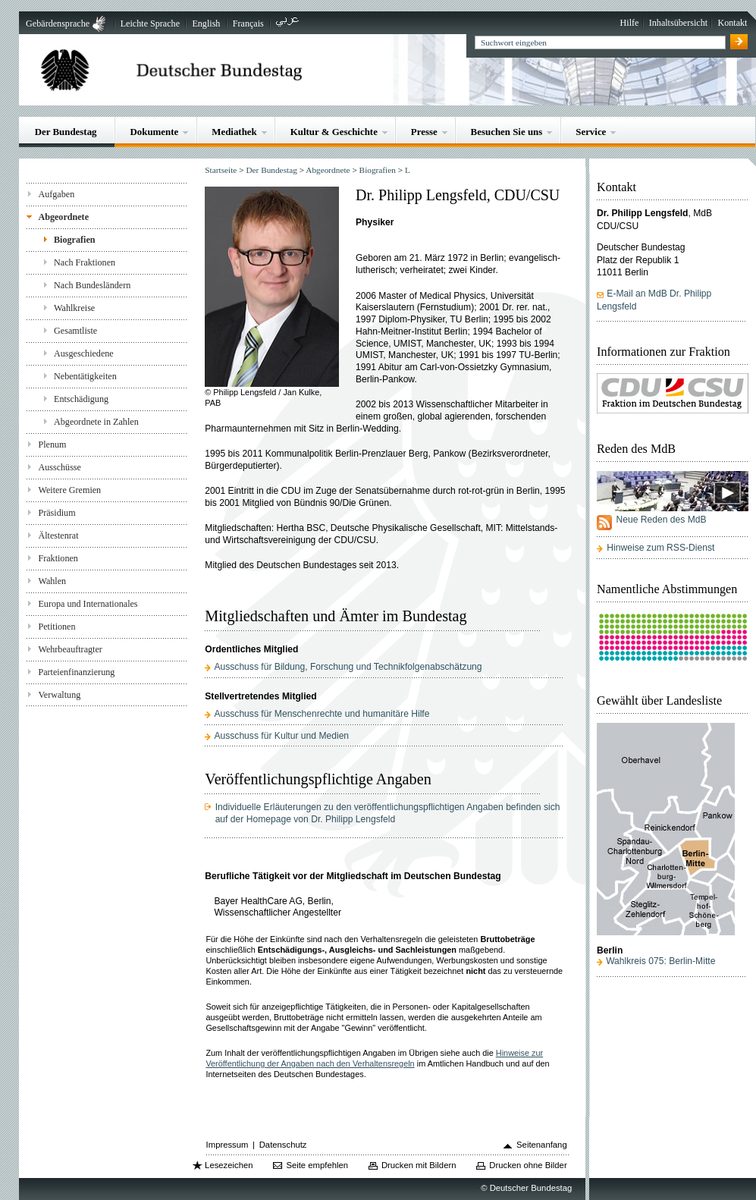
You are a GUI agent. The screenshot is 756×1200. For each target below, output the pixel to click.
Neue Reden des (661, 519)
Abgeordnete (63, 217)
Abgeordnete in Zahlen (96, 421)
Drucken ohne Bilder (527, 1165)
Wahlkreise (74, 308)
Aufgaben (56, 194)
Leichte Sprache (150, 23)
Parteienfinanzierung (76, 672)
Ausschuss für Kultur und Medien (281, 735)
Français (248, 23)
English (206, 23)
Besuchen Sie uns (507, 131)
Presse (424, 131)
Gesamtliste (75, 330)
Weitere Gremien (69, 490)
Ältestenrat (58, 535)
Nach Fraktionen (84, 262)
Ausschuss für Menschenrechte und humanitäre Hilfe (321, 713)
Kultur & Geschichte (334, 131)
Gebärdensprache (57, 23)
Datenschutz (283, 1144)
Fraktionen (57, 558)
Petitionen (56, 626)
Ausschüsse (59, 467)
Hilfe (629, 22)
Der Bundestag (66, 131)
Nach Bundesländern (92, 285)
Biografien (75, 239)
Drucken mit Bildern (418, 1165)
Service (591, 131)
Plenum (52, 444)
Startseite (221, 169)
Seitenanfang (541, 1144)
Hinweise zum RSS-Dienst (660, 547)
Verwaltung (59, 695)
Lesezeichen (229, 1165)
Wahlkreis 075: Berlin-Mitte (660, 961)
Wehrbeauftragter (70, 649)
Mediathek (234, 131)
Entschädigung (81, 399)
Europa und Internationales (87, 603)
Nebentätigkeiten (85, 376)
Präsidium (56, 512)
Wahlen (52, 581)
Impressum (227, 1144)
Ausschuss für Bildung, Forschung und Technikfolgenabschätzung (348, 666)
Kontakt (732, 22)
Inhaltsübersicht (678, 22)
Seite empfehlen (317, 1165)
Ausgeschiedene (84, 353)
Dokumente (154, 131)
